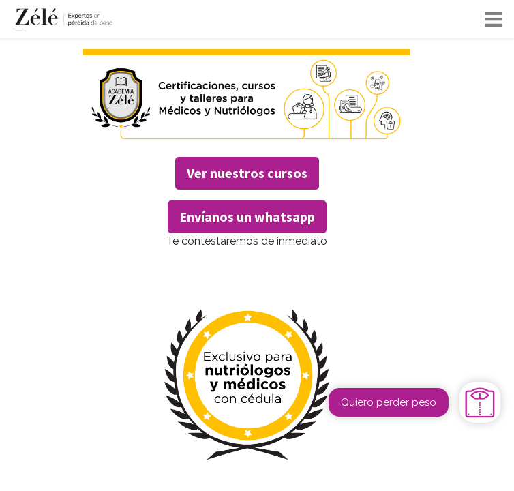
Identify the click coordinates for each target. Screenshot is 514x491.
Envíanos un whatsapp (247, 216)
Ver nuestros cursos (247, 172)
